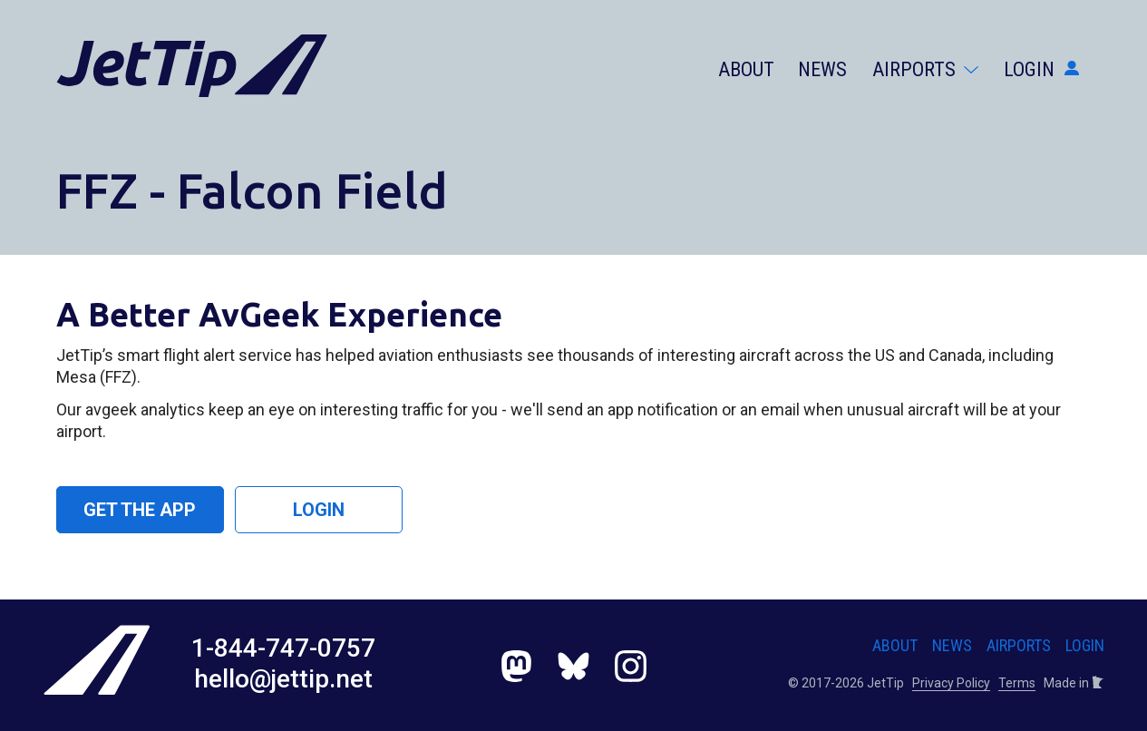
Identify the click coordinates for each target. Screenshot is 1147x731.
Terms (1016, 683)
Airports (925, 69)
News (822, 69)
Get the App (139, 510)
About (746, 69)
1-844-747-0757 (283, 648)
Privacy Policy (951, 683)
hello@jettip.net (283, 679)
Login (1041, 69)
